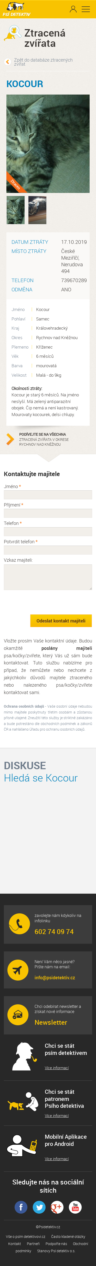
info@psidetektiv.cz (55, 977)
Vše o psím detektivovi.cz (25, 1236)
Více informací (57, 1067)
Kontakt (14, 1243)
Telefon (13, 523)
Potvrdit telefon (21, 541)
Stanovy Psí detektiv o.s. (56, 1250)
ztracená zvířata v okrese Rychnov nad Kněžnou (51, 439)
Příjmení (13, 505)
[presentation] (43, 602)
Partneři (33, 1243)
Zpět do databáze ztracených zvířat (43, 62)
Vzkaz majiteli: (18, 560)
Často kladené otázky (68, 1236)
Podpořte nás (56, 1243)
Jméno (12, 486)
